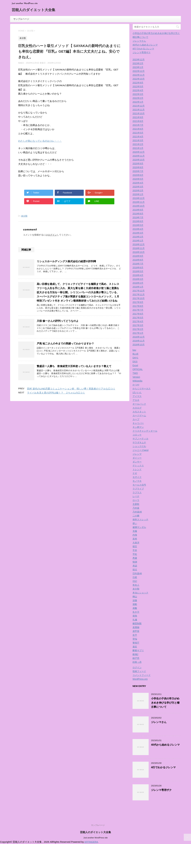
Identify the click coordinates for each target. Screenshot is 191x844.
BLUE (135, 354)
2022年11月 (139, 75)
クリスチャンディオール (145, 431)
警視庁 (136, 642)
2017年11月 (139, 294)
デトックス (138, 465)
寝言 (135, 546)
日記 (135, 581)
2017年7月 (138, 310)
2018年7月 (138, 263)
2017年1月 (138, 333)
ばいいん (137, 392)
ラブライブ (138, 488)
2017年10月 (139, 298)
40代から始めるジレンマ (145, 44)
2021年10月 (139, 113)
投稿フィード (139, 671)
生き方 (136, 612)
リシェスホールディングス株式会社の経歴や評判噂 (66, 261)
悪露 (135, 558)
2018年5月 (138, 271)
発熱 (135, 616)
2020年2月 (138, 190)
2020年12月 (139, 152)
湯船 (135, 604)
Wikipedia (137, 381)
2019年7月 (138, 217)
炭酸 (135, 608)
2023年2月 (138, 63)
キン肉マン (138, 427)
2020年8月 (138, 167)
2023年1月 (138, 67)
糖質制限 (137, 623)
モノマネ (137, 481)
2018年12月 (139, 244)
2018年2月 (138, 283)
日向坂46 (137, 573)
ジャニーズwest (140, 450)
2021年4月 (138, 136)
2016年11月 (139, 340)
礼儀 (135, 619)
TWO (135, 373)
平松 (135, 554)
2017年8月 (138, 306)
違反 (135, 646)
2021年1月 (138, 148)
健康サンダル (139, 527)
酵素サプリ (138, 650)
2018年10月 (139, 252)
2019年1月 (138, 240)
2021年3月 (138, 140)
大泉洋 (136, 542)
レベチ (136, 496)
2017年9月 (138, 302)
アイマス (137, 396)
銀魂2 (135, 654)
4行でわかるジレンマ (143, 48)
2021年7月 (138, 125)
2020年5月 (138, 179)
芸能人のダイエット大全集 (33, 10)
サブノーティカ (140, 438)
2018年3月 (138, 279)
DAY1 (135, 357)
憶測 (135, 562)
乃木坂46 (137, 512)
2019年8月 (138, 213)
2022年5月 (138, 86)
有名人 (136, 585)
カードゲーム (139, 415)
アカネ (136, 400)
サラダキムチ (139, 442)
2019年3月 (138, 233)
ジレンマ (137, 454)
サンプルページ (21, 19)
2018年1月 (138, 287)
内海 (135, 535)
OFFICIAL (138, 369)
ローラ (136, 500)
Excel (135, 365)
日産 (135, 577)
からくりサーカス (142, 388)
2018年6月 (138, 267)
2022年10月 (139, 79)
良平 (135, 635)
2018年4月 (138, 275)
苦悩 (135, 639)
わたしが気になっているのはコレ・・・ (40, 140)
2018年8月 (138, 260)
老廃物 (136, 627)
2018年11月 (139, 248)
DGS (135, 361)
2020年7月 (138, 171)
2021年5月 (138, 132)
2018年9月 (138, 256)
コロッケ (137, 434)
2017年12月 (139, 290)
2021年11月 (139, 109)
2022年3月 (138, 94)
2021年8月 (138, 121)
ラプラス (137, 492)
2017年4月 (138, 321)
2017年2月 (138, 329)
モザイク (137, 477)
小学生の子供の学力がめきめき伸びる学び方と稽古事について (165, 702)
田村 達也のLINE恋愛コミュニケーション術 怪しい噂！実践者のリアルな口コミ (71, 388)
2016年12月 (139, 337)
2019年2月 (138, 236)
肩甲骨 (136, 631)
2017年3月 (138, 325)
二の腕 (136, 515)
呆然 (135, 538)
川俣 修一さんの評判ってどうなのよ (58, 321)
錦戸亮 (136, 658)
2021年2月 (138, 144)
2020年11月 (139, 156)
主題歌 (136, 504)
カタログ (137, 408)
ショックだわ (139, 446)
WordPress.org (140, 679)
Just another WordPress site (95, 838)
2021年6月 (138, 129)
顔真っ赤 (137, 662)
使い (135, 523)
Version (136, 377)
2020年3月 (138, 186)
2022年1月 (138, 102)
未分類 (24, 216)
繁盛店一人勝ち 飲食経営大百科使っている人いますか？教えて (74, 366)
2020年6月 (138, 175)
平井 (135, 550)
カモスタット (139, 411)
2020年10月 (139, 159)
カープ (136, 419)
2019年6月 (138, 221)
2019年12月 (139, 198)
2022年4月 (138, 90)
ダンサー (137, 461)
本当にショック (140, 592)
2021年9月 (138, 117)
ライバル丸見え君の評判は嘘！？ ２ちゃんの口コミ (56, 392)
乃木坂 (136, 508)
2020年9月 (138, 163)
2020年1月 (138, 194)
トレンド (137, 469)
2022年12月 (139, 71)
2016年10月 (139, 344)
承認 (135, 565)
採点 (135, 569)
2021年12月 (139, 105)
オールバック (139, 404)
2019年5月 (138, 225)
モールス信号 (139, 485)
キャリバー (138, 423)
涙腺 (135, 600)
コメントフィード (142, 675)
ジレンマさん (139, 41)
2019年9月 (138, 209)
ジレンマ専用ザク (142, 52)
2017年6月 (138, 313)
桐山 (135, 596)
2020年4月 (138, 183)
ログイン (52, 235)
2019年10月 (139, 206)
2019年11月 (139, 202)
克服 (135, 531)
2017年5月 (138, 317)
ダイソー (137, 458)
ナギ (135, 473)
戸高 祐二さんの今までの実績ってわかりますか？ (65, 343)
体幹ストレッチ (140, 519)
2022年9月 (138, 82)
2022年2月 (138, 98)
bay (134, 350)
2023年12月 (139, 59)
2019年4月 (138, 229)
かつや (136, 384)
